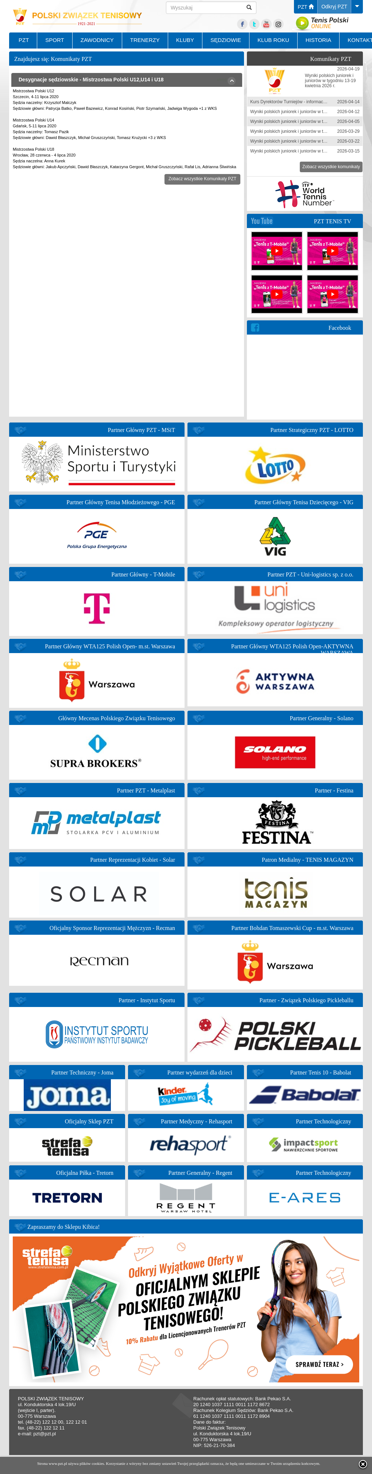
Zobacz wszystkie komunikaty (331, 166)
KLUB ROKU (273, 40)
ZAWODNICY (97, 40)
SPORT (54, 40)
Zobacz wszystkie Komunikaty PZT (202, 178)
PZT (306, 7)
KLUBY (185, 40)
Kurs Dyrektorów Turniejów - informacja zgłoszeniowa (302, 101)
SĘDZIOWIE (225, 40)
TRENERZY (145, 40)
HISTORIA (319, 40)
